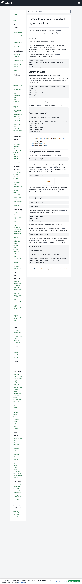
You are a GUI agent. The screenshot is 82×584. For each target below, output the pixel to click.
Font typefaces (17, 336)
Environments (17, 367)
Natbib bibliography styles (17, 306)
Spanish (15, 428)
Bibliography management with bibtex (17, 283)
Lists (14, 68)
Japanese (16, 419)
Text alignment (17, 233)
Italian (15, 417)
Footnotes (16, 266)
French (15, 410)
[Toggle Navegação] (79, 3)
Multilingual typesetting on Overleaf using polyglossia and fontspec (17, 378)
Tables (15, 142)
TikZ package (17, 162)
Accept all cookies (74, 581)
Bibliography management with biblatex (17, 295)
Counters (16, 251)
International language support (17, 395)
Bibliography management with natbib (17, 289)
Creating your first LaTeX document (17, 56)
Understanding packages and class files (17, 486)
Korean (15, 421)
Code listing (16, 254)
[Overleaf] (6, 3)
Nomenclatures (17, 195)
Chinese (15, 407)
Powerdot (16, 355)
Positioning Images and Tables (16, 146)
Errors (15, 70)
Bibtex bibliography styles (17, 301)
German (15, 412)
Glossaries (16, 192)
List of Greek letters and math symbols (17, 120)
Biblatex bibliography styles (17, 316)
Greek (15, 414)
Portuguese (16, 424)
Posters (15, 357)
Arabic (15, 405)
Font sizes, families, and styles (17, 332)
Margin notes (17, 268)
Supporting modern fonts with (17, 340)
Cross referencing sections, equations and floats (17, 184)
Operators (16, 104)
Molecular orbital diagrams (16, 452)
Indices (15, 190)
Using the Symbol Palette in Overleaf (17, 130)
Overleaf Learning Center (16, 18)
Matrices (15, 93)
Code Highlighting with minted (17, 258)
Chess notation (17, 457)
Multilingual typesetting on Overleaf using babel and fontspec (17, 387)
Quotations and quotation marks (17, 401)
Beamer (15, 352)
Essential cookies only (60, 581)
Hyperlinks (16, 205)
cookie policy (21, 582)
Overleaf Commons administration (17, 40)
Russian (15, 426)
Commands (16, 365)
